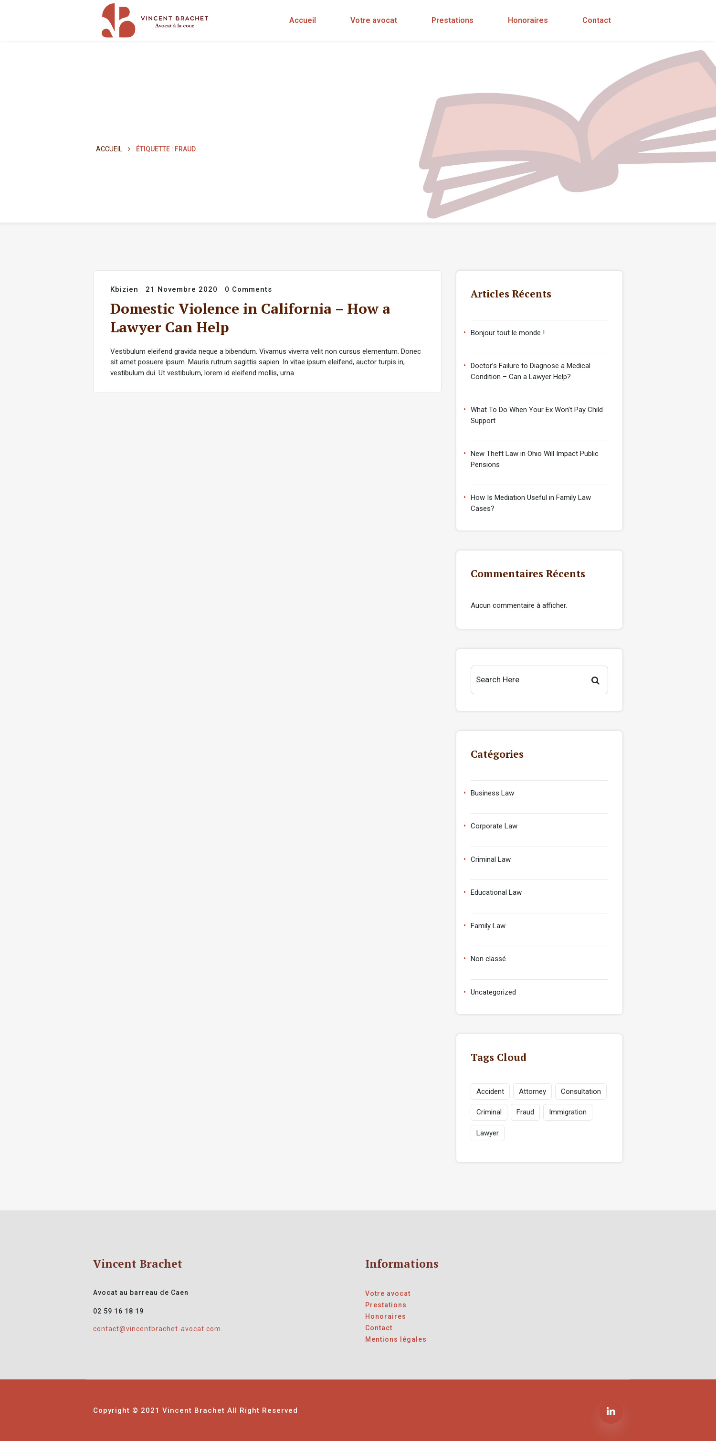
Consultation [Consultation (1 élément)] (581, 1091)
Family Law (488, 926)
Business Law (492, 793)
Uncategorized (493, 992)
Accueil (302, 20)
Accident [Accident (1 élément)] (490, 1091)
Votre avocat (373, 20)
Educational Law (496, 892)
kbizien (124, 289)
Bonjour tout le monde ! (508, 332)
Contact (596, 20)
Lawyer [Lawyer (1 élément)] (487, 1133)
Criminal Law (491, 859)
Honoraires (528, 20)
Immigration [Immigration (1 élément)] (568, 1112)
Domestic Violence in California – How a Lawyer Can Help (250, 318)
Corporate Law (494, 826)
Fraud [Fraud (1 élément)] (525, 1112)
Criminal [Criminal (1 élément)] (489, 1112)
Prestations (453, 20)
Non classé (488, 958)
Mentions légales (396, 1339)
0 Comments (248, 289)
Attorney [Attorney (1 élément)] (532, 1091)
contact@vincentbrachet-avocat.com (157, 1329)
